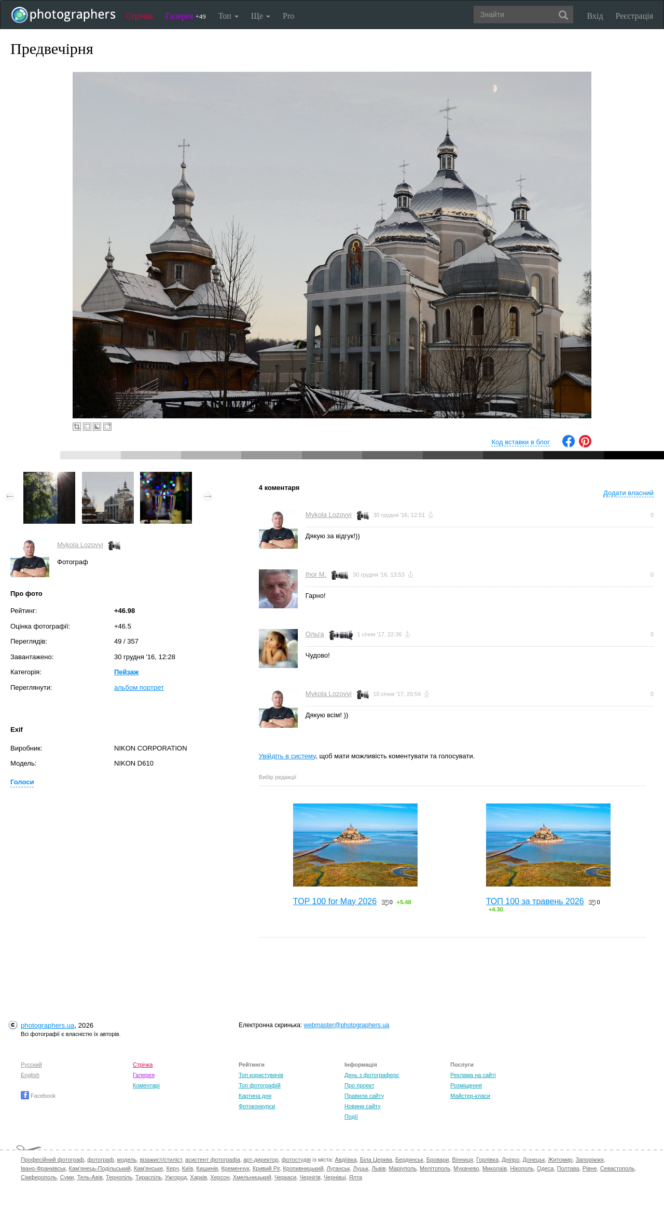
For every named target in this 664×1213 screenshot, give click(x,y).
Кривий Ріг (266, 1168)
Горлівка (487, 1159)
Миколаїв (494, 1168)
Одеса (545, 1168)
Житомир (560, 1159)
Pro (288, 15)
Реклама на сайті (473, 1075)
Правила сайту (364, 1096)
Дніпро (510, 1159)
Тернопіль (119, 1177)
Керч (173, 1168)
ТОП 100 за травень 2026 (535, 901)
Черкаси (285, 1177)
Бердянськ (409, 1159)
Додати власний (628, 493)
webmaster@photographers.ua (347, 1025)
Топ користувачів (261, 1075)
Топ (228, 15)
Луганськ (338, 1168)
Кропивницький (303, 1168)
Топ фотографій (260, 1085)
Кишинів (207, 1168)
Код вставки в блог (520, 442)
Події (351, 1116)
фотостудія (296, 1159)
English (30, 1075)
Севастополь (617, 1168)
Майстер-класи (470, 1096)
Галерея (185, 15)
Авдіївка (346, 1159)
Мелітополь (435, 1168)
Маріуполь (402, 1168)
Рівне (590, 1168)
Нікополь (521, 1168)
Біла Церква (376, 1159)
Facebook (38, 1096)
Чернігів (309, 1177)
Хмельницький (252, 1177)
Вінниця (462, 1159)
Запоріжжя (590, 1159)
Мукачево (466, 1168)
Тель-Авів (90, 1177)
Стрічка (139, 15)
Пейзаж (126, 672)
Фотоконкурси (257, 1106)
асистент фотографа (212, 1159)
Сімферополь (39, 1177)
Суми (67, 1177)
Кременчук (235, 1168)
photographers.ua (47, 1025)
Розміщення (466, 1085)
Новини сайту (362, 1106)
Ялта (355, 1177)
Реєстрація (634, 15)
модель (127, 1159)
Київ (187, 1168)
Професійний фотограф (52, 1159)
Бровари (437, 1159)
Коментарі (146, 1085)
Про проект (359, 1085)
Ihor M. (316, 574)
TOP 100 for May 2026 (335, 901)
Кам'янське (148, 1168)
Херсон (219, 1177)
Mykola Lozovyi (80, 545)
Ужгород (176, 1177)
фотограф (100, 1159)
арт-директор (261, 1159)
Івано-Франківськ (43, 1168)
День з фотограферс (371, 1075)
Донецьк (533, 1159)
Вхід (595, 15)
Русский (31, 1064)
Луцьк (360, 1168)
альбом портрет (139, 687)
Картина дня (255, 1096)
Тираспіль (148, 1177)
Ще (260, 15)
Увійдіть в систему (287, 756)
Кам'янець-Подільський (100, 1168)
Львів (378, 1168)
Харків (198, 1177)
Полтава (568, 1168)
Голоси (22, 782)
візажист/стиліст (161, 1159)
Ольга (315, 634)
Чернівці (335, 1177)
